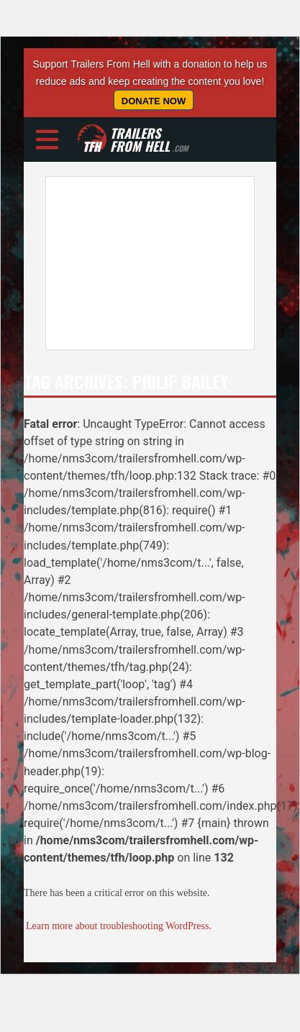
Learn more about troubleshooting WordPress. (119, 926)
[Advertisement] (134, 263)
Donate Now (154, 101)
